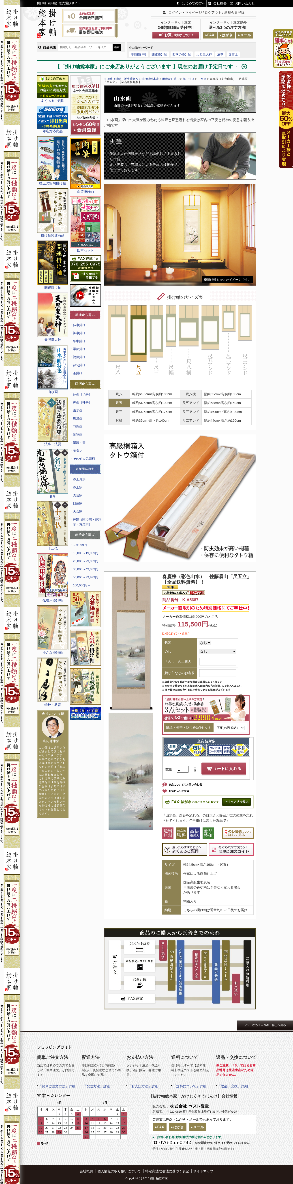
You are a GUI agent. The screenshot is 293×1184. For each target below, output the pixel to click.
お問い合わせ (245, 3)
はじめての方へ (193, 3)
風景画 (77, 418)
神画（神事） (82, 402)
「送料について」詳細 (189, 1086)
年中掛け (79, 341)
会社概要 (220, 3)
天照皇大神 (204, 54)
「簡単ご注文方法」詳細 (56, 1086)
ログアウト (213, 12)
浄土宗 (77, 487)
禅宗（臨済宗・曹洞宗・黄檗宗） (87, 522)
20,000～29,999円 (85, 561)
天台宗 (77, 511)
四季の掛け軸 (181, 54)
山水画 (77, 410)
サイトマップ (203, 1171)
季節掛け (79, 349)
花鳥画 (77, 426)
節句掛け (79, 365)
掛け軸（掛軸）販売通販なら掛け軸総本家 (131, 79)
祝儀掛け (79, 357)
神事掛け (79, 333)
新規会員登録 (234, 12)
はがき (227, 35)
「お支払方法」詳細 (143, 1086)
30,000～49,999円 (85, 569)
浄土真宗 (79, 479)
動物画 (77, 434)
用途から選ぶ (171, 79)
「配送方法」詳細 (96, 1086)
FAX (210, 35)
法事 (220, 54)
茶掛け (77, 373)
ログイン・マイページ (185, 12)
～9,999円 (80, 545)
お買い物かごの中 (178, 35)
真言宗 (77, 495)
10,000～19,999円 (85, 553)
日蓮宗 (77, 503)
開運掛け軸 (159, 54)
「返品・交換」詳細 (233, 1086)
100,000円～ (81, 585)
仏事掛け (79, 325)
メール (245, 35)
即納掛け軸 (138, 54)
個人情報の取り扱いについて (119, 1171)
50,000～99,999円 (85, 577)
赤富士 (233, 54)
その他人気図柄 (84, 458)
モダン (77, 450)
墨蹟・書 (79, 442)
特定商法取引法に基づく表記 (167, 1171)
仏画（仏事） (82, 394)
